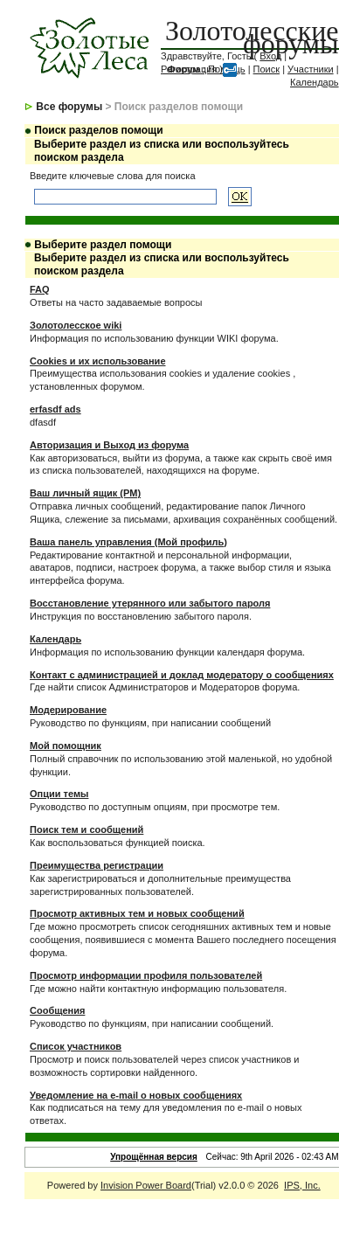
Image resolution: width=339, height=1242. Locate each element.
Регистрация (189, 69)
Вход (270, 56)
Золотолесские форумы (252, 37)
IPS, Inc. (302, 1185)
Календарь (314, 82)
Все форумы (69, 107)
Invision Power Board (145, 1185)
